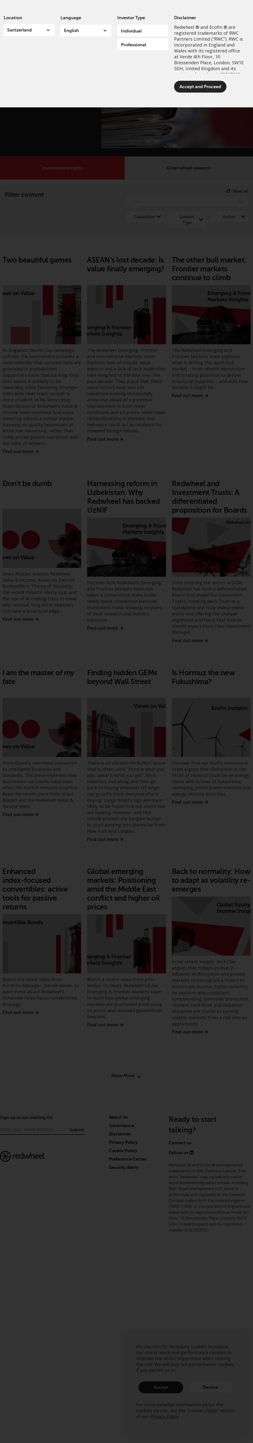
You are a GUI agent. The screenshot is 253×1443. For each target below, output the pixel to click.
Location (13, 17)
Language (70, 17)
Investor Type (131, 17)
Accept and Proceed (200, 86)
